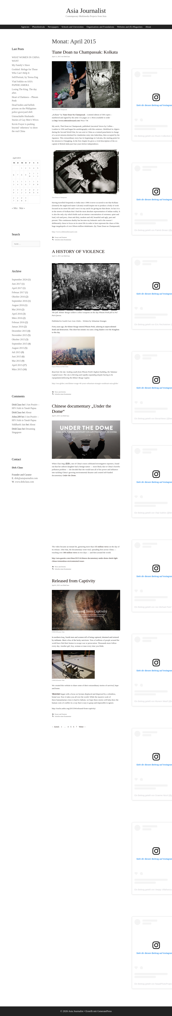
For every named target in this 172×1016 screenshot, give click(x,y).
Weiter (82, 727)
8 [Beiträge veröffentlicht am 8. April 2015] (21, 175)
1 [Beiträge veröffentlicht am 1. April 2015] (21, 168)
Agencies (25, 27)
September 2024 (19, 279)
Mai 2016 (16, 309)
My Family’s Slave (21, 65)
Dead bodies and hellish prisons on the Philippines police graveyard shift (24, 108)
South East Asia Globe (71, 321)
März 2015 (17, 369)
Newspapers (53, 27)
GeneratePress (104, 1011)
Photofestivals (38, 27)
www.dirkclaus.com (24, 481)
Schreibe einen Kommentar (63, 240)
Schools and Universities (73, 27)
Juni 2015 (16, 356)
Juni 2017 (16, 284)
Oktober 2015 (18, 339)
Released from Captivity (73, 580)
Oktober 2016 (18, 296)
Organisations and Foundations (100, 27)
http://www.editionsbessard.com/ (67, 120)
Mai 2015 (16, 361)
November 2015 (19, 335)
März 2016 (17, 318)
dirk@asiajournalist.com (26, 478)
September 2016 (19, 301)
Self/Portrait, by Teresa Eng (25, 77)
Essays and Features (61, 237)
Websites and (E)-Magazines (129, 27)
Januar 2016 (17, 326)
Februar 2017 (18, 292)
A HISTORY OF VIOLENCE (78, 251)
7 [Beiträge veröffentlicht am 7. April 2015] (17, 175)
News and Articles (60, 392)
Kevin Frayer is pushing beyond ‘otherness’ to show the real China (25, 127)
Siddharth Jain (18, 424)
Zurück (55, 727)
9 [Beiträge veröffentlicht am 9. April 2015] (25, 175)
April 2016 (17, 314)
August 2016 (18, 305)
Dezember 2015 (19, 331)
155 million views (101, 547)
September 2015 (19, 343)
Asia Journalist (86, 10)
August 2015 (18, 348)
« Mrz (15, 208)
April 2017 (17, 288)
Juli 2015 (16, 352)
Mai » (22, 208)
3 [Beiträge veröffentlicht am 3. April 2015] (29, 168)
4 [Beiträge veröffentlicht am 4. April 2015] (33, 168)
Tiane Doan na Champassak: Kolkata (85, 52)
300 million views (70, 552)
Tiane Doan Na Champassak (74, 115)
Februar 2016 (18, 322)
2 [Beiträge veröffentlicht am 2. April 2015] (25, 168)
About (148, 27)
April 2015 (17, 365)
